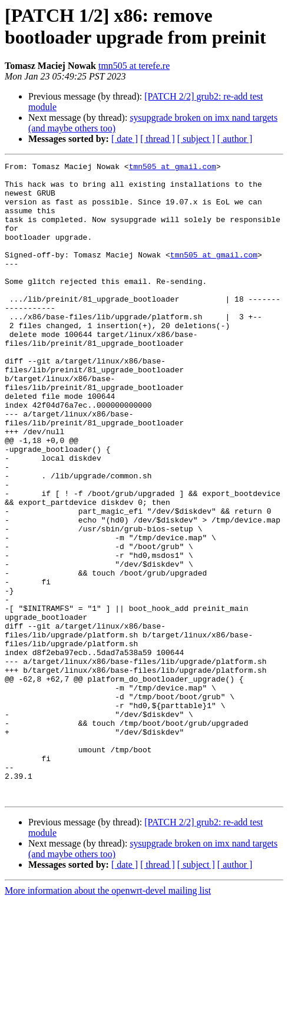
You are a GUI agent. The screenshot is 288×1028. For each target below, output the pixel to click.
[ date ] (124, 139)
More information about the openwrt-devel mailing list (108, 1018)
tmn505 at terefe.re (134, 66)
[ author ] (235, 139)
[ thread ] (157, 139)
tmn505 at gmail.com (172, 168)
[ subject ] (196, 139)
